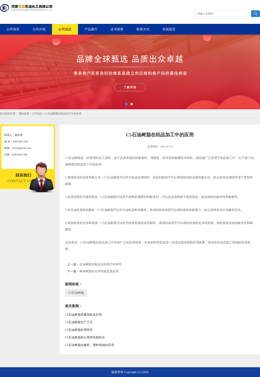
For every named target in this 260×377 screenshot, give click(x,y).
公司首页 (13, 29)
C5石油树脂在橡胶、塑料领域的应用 (89, 345)
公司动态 (65, 29)
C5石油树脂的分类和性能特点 (85, 337)
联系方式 (143, 29)
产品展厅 (91, 29)
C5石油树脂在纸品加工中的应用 (63, 113)
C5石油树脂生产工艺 (79, 322)
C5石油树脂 (76, 292)
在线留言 (169, 29)
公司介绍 (39, 29)
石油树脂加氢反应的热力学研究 (100, 264)
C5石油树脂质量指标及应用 (83, 314)
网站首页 (24, 113)
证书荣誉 (117, 29)
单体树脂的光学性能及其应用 (99, 271)
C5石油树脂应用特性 (79, 329)
